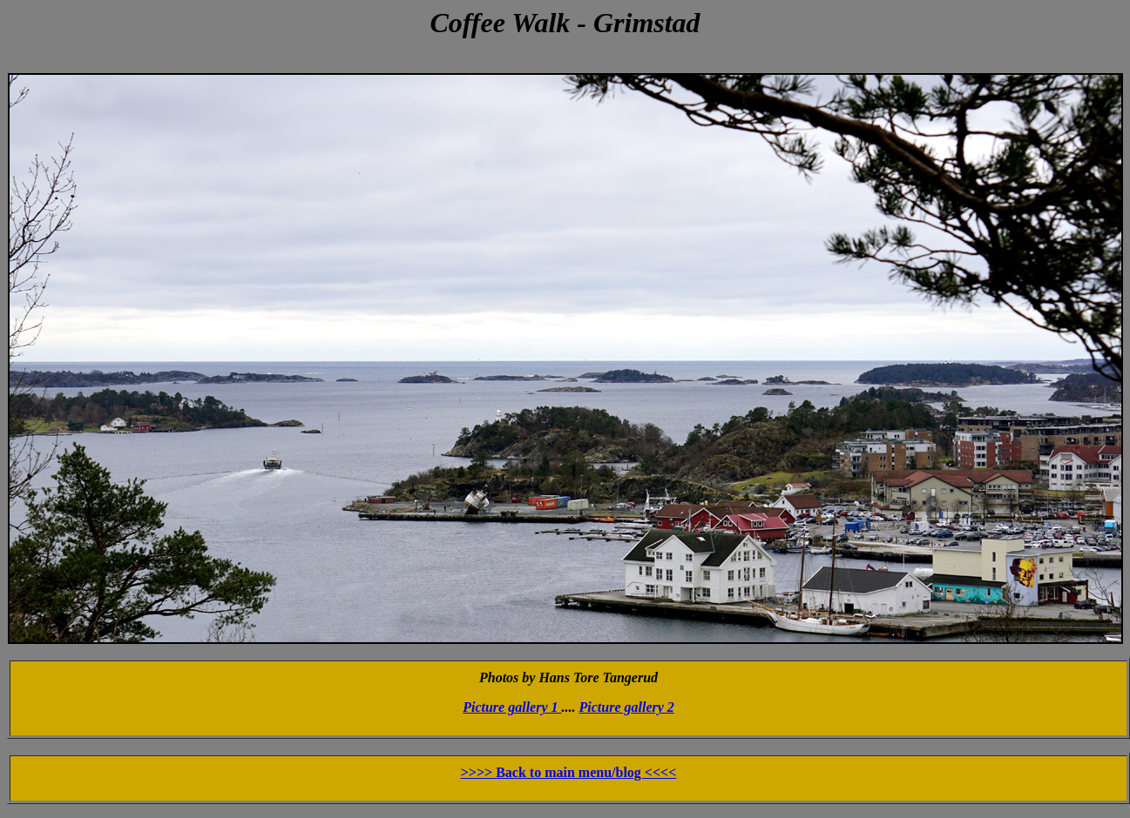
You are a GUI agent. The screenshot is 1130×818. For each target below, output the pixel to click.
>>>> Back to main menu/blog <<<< (569, 772)
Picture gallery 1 (512, 707)
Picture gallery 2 (626, 707)
